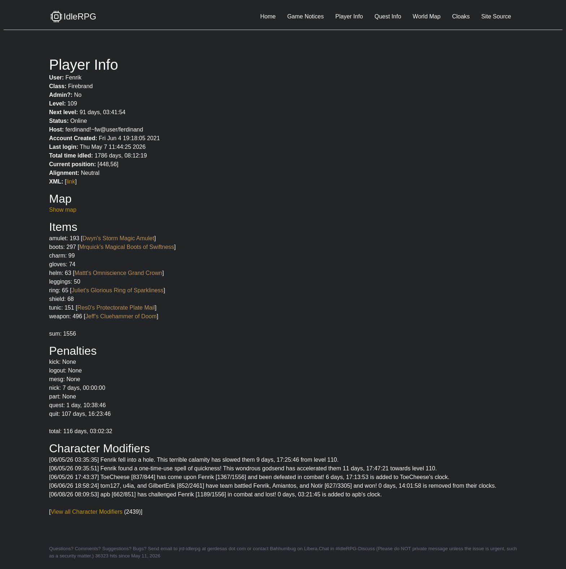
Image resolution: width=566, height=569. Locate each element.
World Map (426, 16)
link (70, 181)
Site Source (496, 16)
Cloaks (461, 16)
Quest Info (387, 16)
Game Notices (305, 16)
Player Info (349, 16)
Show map (63, 210)
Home (268, 16)
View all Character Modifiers (86, 512)
